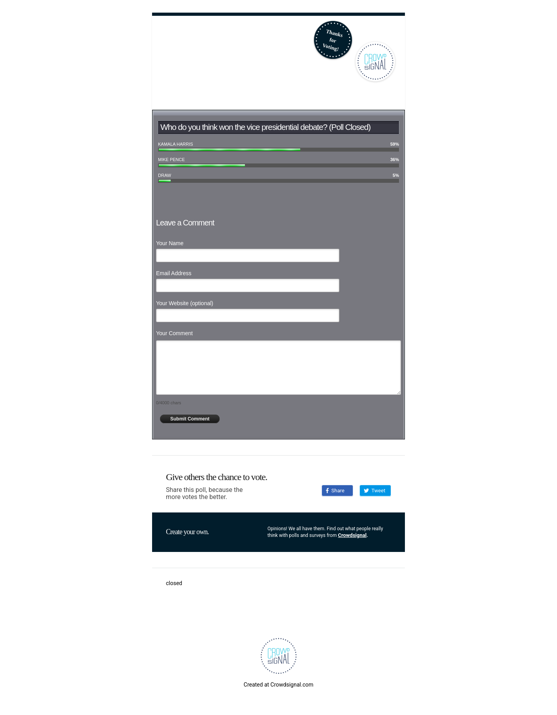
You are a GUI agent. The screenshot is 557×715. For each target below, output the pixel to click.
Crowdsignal (352, 535)
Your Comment (174, 333)
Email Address (173, 273)
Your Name (170, 243)
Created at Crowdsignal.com (278, 684)
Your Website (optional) (184, 303)
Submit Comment (189, 419)
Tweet (374, 491)
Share (335, 491)
